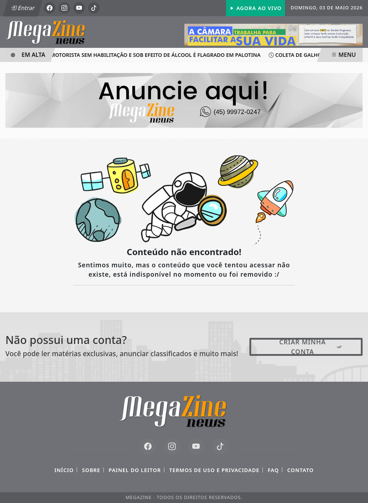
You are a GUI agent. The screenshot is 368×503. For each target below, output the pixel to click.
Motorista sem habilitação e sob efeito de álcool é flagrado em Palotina (153, 54)
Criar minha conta (311, 347)
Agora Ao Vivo (255, 8)
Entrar (23, 8)
